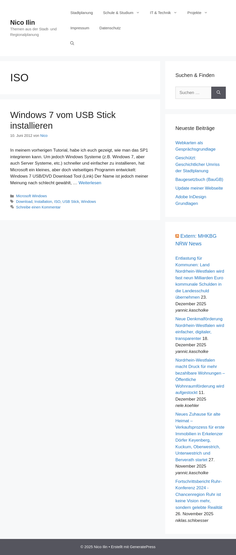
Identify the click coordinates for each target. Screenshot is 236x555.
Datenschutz (110, 28)
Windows (88, 202)
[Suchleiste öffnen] (72, 43)
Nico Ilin (22, 22)
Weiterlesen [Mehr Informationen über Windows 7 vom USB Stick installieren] (89, 182)
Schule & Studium (124, 12)
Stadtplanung (81, 12)
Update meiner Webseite (199, 188)
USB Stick (70, 202)
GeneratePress (143, 547)
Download (24, 202)
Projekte (200, 12)
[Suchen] (218, 93)
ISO (57, 202)
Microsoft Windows (31, 196)
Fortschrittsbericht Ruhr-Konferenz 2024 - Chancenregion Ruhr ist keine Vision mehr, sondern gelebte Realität (198, 494)
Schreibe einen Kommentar (38, 207)
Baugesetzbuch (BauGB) (199, 179)
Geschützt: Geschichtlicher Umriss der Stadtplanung (197, 164)
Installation (43, 202)
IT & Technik (166, 12)
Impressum (79, 28)
